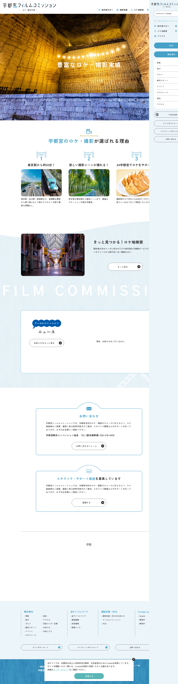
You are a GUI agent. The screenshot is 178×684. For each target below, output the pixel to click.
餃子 (27, 620)
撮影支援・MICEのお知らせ (114, 616)
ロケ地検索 (139, 10)
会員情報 (75, 623)
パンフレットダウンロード (87, 647)
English (142, 616)
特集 (27, 616)
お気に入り (47, 631)
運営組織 (75, 620)
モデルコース (30, 635)
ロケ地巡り (155, 10)
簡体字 (142, 620)
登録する (86, 502)
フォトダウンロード (40, 647)
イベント (29, 631)
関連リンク (76, 627)
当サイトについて (79, 616)
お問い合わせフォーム (86, 446)
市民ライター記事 (50, 623)
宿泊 (45, 616)
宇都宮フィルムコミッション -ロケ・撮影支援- (29, 7)
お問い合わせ (135, 647)
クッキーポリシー (61, 669)
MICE (155, 4)
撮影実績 (124, 10)
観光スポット (30, 627)
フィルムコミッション (112, 620)
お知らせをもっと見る (44, 342)
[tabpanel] (89, 67)
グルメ (28, 623)
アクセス (170, 10)
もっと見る (123, 266)
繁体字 (142, 623)
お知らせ (46, 627)
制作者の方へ (107, 10)
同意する (89, 676)
